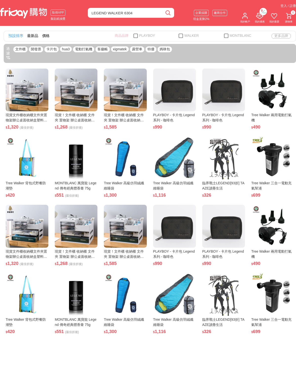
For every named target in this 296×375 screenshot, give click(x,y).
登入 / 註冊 (288, 6)
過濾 (8, 53)
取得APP (58, 12)
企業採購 (201, 13)
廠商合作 (220, 13)
